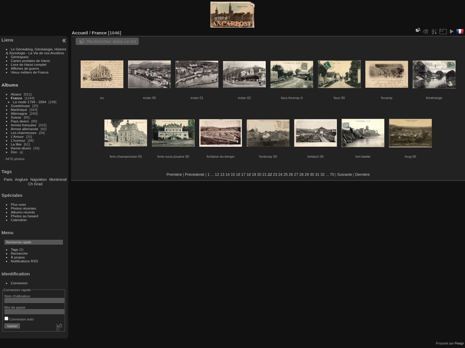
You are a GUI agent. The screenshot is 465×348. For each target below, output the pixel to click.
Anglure (21, 179)
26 (291, 174)
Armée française (23, 125)
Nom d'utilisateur (17, 296)
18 (248, 174)
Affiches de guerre (25, 68)
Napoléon (39, 179)
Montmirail (58, 179)
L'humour (18, 140)
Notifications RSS (24, 261)
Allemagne (19, 113)
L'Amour (17, 136)
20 (259, 174)
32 (323, 174)
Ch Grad (35, 184)
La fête (16, 144)
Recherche (19, 253)
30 (312, 174)
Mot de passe (15, 307)
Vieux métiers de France (30, 72)
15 (233, 174)
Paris (8, 179)
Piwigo (459, 343)
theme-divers (21, 148)
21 (264, 174)
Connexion (19, 283)
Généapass (20, 57)
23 (275, 174)
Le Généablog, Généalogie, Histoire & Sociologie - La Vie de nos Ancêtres (36, 51)
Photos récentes (23, 208)
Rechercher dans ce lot (111, 41)
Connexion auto (19, 319)
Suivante (344, 174)
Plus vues (18, 204)
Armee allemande (24, 129)
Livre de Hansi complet (29, 64)
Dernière (362, 174)
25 (286, 174)
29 (307, 174)
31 (317, 174)
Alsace (16, 94)
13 (222, 174)
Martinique (19, 109)
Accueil (80, 32)
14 (227, 174)
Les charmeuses (23, 133)
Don (14, 152)
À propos (18, 257)
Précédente (194, 174)
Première (174, 174)
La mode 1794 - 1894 (29, 102)
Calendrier (19, 220)
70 (332, 174)
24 (280, 174)
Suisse (16, 117)
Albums (9, 84)
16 (238, 174)
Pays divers (20, 121)
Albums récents (23, 212)
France (17, 98)
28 (301, 174)
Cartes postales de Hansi (30, 61)
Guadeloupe (20, 106)
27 (296, 174)
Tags (14, 249)
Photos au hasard (24, 216)
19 (254, 174)
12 (217, 174)
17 (243, 174)
